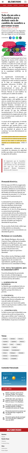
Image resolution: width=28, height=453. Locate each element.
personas (5, 358)
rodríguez (12, 353)
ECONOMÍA (21, 5)
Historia (3, 436)
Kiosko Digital (4, 450)
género (4, 344)
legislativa (13, 341)
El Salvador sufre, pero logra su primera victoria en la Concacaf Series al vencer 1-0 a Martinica (14, 400)
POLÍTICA (15, 5)
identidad (13, 338)
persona (20, 338)
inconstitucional (15, 350)
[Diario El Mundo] (14, 2)
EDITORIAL (10, 5)
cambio (18, 344)
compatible (13, 358)
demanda (21, 353)
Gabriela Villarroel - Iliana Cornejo (10, 27)
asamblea (5, 341)
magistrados (6, 347)
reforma (22, 341)
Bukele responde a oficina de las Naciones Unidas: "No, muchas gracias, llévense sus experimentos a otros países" (15, 394)
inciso (11, 344)
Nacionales (4, 12)
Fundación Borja (5, 443)
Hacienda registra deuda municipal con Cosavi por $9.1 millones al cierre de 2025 (15, 418)
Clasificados (4, 448)
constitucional (14, 355)
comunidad (5, 350)
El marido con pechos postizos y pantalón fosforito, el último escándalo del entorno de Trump (15, 406)
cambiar (14, 347)
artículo (4, 353)
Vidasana (3, 441)
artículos (5, 355)
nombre (5, 338)
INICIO (4, 5)
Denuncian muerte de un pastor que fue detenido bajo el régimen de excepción (16, 412)
